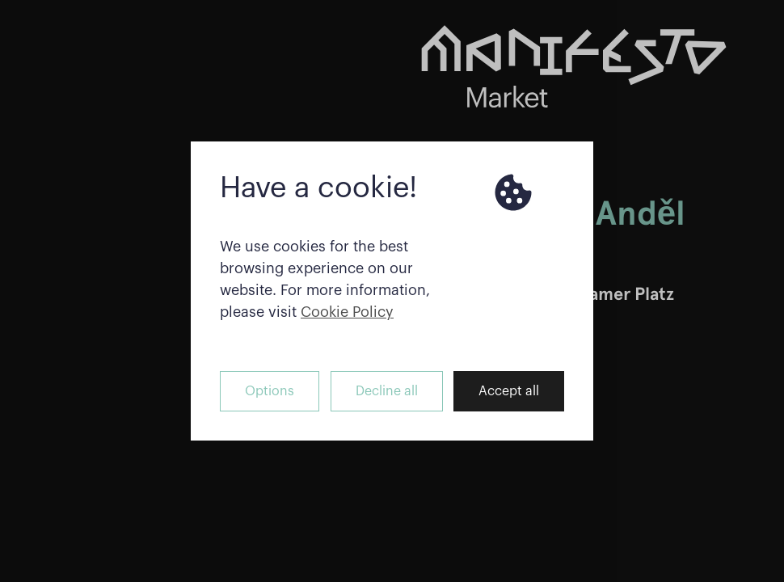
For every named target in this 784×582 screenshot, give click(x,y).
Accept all (508, 391)
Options (269, 391)
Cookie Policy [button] (347, 312)
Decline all (387, 391)
